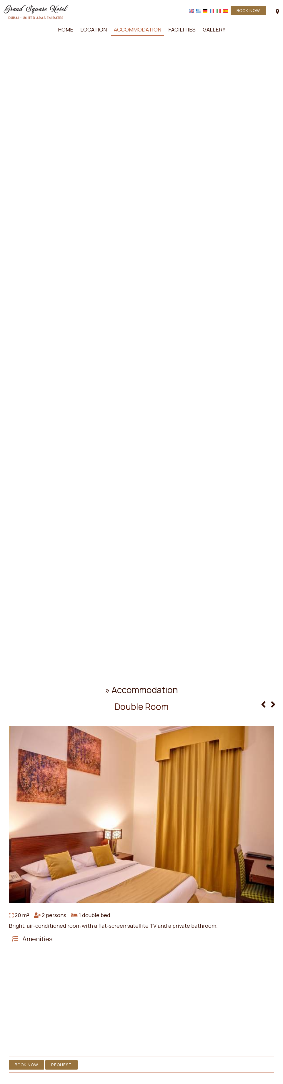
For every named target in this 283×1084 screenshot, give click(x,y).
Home (65, 29)
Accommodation (137, 29)
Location (93, 29)
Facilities (182, 29)
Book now (248, 10)
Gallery (214, 29)
